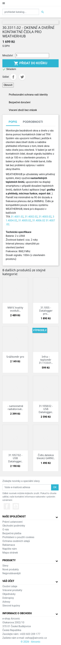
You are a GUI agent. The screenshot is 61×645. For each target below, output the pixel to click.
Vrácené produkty (12, 590)
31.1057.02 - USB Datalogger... (15, 458)
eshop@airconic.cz (36, 637)
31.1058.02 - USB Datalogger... (46, 409)
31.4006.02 (38, 220)
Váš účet (8, 581)
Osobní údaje (9, 586)
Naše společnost (14, 516)
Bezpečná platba (11, 533)
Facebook (7, 506)
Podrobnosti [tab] (33, 121)
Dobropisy (8, 597)
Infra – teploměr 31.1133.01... (46, 360)
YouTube (16, 506)
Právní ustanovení (12, 521)
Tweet (22, 77)
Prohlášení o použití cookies (18, 537)
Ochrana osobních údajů (16, 541)
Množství (7, 55)
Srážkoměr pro (15, 356)
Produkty (9, 560)
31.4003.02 (45, 216)
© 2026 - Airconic (30, 641)
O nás (5, 529)
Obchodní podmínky (13, 525)
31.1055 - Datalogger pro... (46, 310)
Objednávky (8, 594)
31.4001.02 (17, 216)
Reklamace (8, 544)
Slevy (5, 565)
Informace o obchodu (17, 613)
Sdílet (13, 77)
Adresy (6, 601)
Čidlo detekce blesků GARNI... (46, 456)
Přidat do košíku (30, 63)
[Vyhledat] (20, 12)
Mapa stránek (10, 552)
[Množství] (32, 55)
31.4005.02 (24, 220)
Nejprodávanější (11, 573)
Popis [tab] (13, 121)
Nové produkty (10, 569)
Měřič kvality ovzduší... (15, 309)
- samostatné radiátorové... (15, 407)
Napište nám (9, 548)
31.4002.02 (31, 216)
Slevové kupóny (11, 605)
